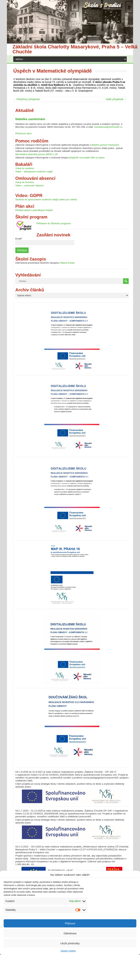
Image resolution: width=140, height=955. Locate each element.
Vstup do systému (24, 168)
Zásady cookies (68, 951)
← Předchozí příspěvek (26, 99)
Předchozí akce (23, 133)
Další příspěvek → (116, 99)
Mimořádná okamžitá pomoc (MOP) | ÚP (36, 154)
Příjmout (70, 923)
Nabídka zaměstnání (30, 119)
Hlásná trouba (67, 262)
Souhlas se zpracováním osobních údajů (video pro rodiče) (46, 199)
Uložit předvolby (70, 943)
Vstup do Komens (24, 182)
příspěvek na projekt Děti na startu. (86, 157)
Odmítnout (70, 933)
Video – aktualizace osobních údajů (33, 171)
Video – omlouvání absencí (29, 185)
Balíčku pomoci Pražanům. (106, 145)
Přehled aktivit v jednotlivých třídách (34, 210)
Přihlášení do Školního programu (53, 223)
